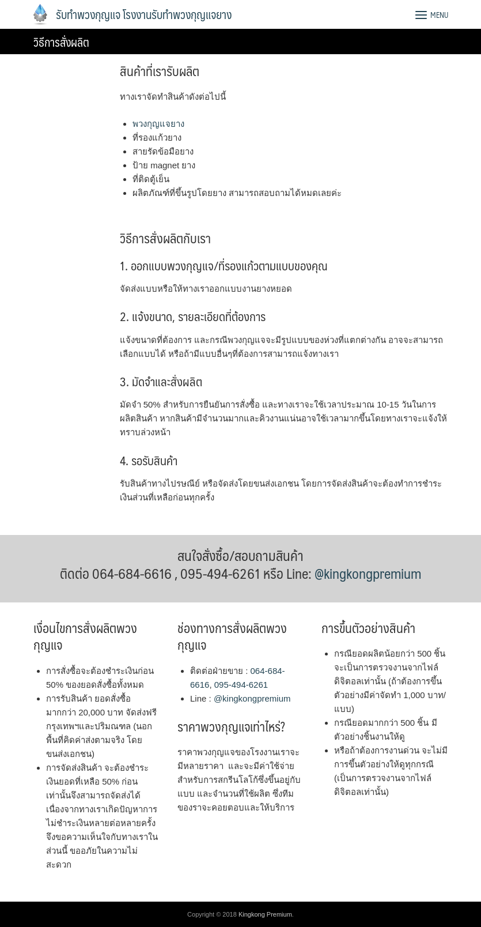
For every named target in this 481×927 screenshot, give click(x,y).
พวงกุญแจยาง (158, 124)
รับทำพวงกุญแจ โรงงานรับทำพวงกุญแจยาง (144, 14)
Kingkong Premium (265, 914)
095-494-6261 (241, 684)
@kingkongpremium (368, 573)
